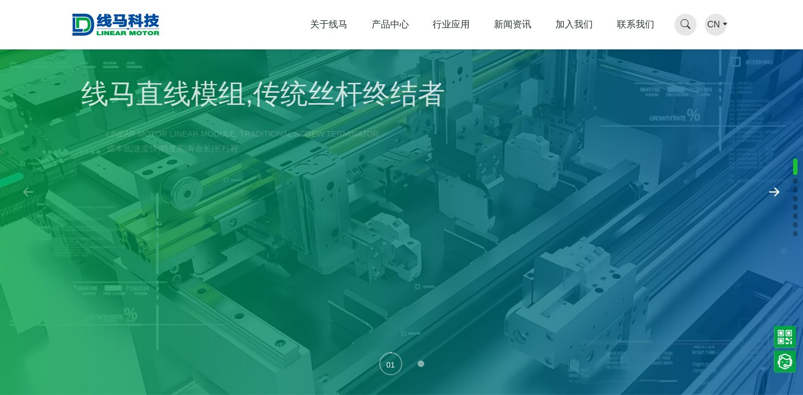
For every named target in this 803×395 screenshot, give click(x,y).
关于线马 (328, 24)
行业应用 (451, 24)
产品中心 (390, 24)
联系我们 (635, 24)
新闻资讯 (512, 24)
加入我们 (574, 24)
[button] (390, 363)
